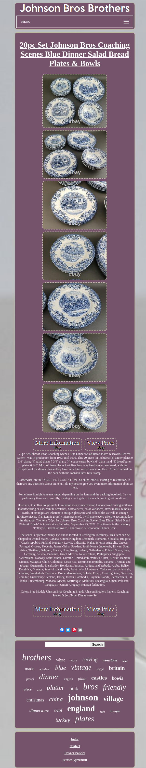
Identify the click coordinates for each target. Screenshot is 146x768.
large (100, 669)
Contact (75, 746)
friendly (114, 687)
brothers (36, 657)
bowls (117, 678)
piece (28, 689)
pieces (30, 679)
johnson (83, 697)
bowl (125, 661)
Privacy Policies (74, 753)
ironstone (110, 660)
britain (117, 668)
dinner (49, 676)
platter (55, 687)
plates (84, 718)
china (56, 699)
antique (115, 711)
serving (90, 659)
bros (90, 686)
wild (39, 690)
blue (60, 667)
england (81, 708)
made (29, 668)
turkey (63, 720)
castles (99, 677)
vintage (81, 667)
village (113, 698)
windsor (44, 669)
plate (82, 678)
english (68, 679)
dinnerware (39, 710)
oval (58, 710)
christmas (35, 699)
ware (73, 660)
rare (102, 711)
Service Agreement (74, 760)
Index (74, 739)
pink (74, 688)
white (60, 660)
